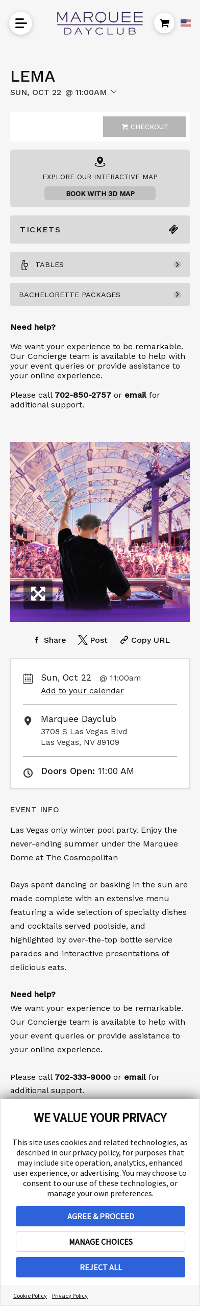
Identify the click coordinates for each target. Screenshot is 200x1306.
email (135, 1077)
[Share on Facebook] (48, 640)
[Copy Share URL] (143, 640)
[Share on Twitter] (92, 640)
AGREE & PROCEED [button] (100, 1216)
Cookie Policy (30, 1295)
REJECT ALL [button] (101, 1267)
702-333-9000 (83, 1077)
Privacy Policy (70, 1295)
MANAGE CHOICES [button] (101, 1242)
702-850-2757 (83, 395)
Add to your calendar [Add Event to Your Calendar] (82, 690)
